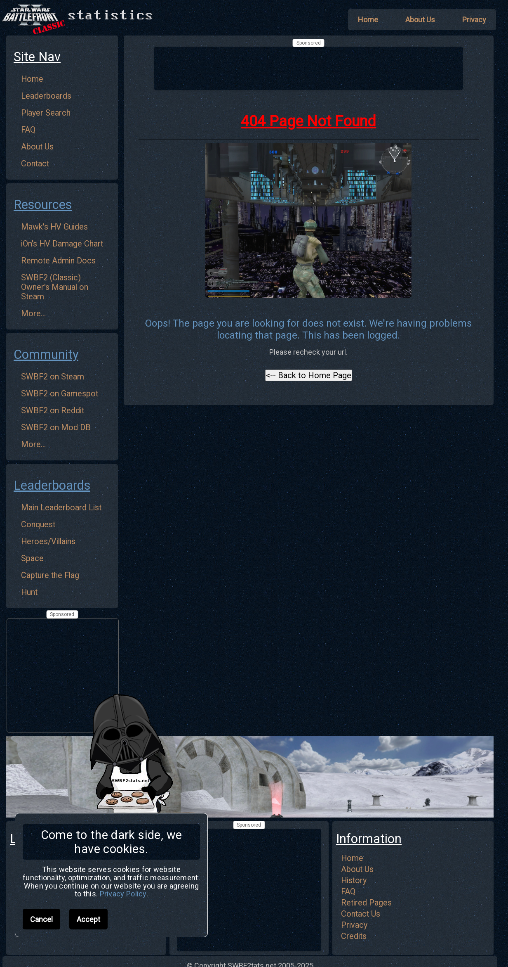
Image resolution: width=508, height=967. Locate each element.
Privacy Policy (123, 893)
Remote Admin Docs (58, 260)
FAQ (28, 130)
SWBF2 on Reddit (52, 410)
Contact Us (360, 914)
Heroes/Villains (48, 541)
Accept (88, 919)
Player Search (46, 113)
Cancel (41, 919)
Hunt (29, 592)
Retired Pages (366, 903)
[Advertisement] (308, 67)
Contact (35, 163)
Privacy (354, 925)
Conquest (38, 524)
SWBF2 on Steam (52, 377)
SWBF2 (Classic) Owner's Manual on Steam (54, 287)
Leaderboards (46, 96)
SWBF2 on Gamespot (59, 393)
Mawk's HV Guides (54, 227)
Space (32, 558)
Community (46, 354)
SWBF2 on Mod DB (56, 427)
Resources (43, 204)
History (354, 880)
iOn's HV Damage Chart (62, 244)
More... (33, 313)
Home (32, 79)
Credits (354, 936)
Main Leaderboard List (61, 507)
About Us (37, 147)
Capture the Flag (50, 575)
